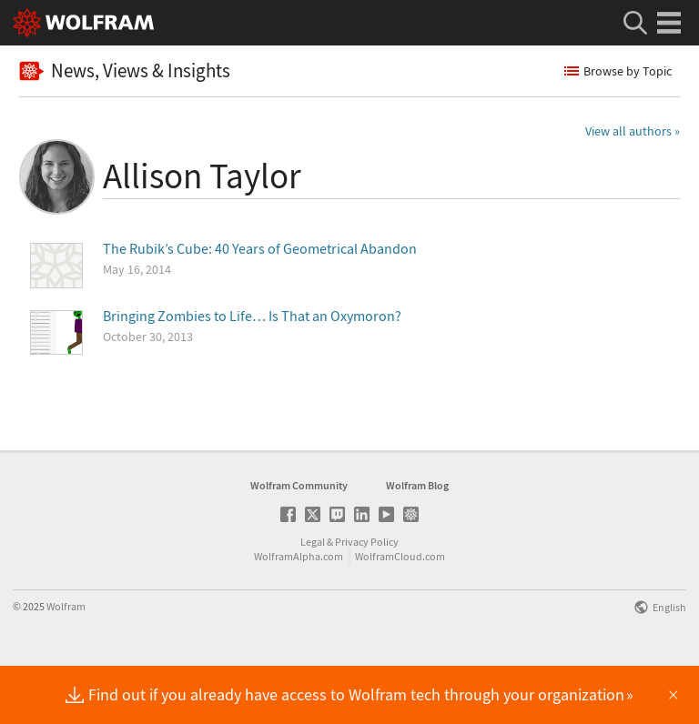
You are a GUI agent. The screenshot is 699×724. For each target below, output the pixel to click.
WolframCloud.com (400, 613)
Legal (312, 599)
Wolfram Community (299, 542)
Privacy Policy (367, 599)
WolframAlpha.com (298, 613)
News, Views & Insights (124, 70)
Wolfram (66, 663)
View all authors (628, 131)
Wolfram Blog (417, 542)
